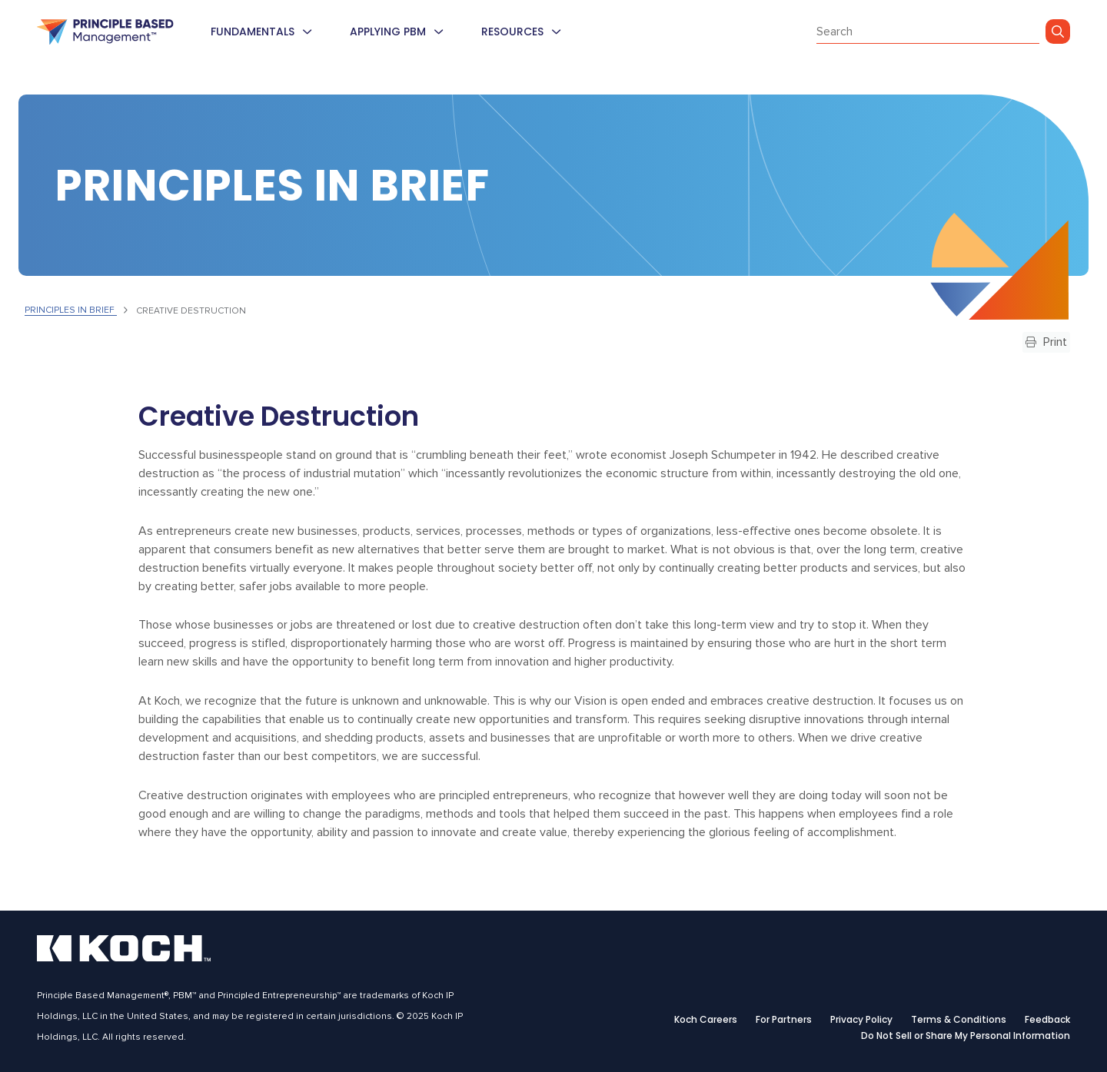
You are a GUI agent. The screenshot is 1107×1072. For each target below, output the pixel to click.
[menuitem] (307, 32)
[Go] (1058, 31)
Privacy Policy (861, 1019)
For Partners (784, 1019)
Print (1046, 342)
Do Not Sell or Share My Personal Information (965, 1036)
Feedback (1047, 1019)
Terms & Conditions (958, 1019)
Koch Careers (705, 1019)
